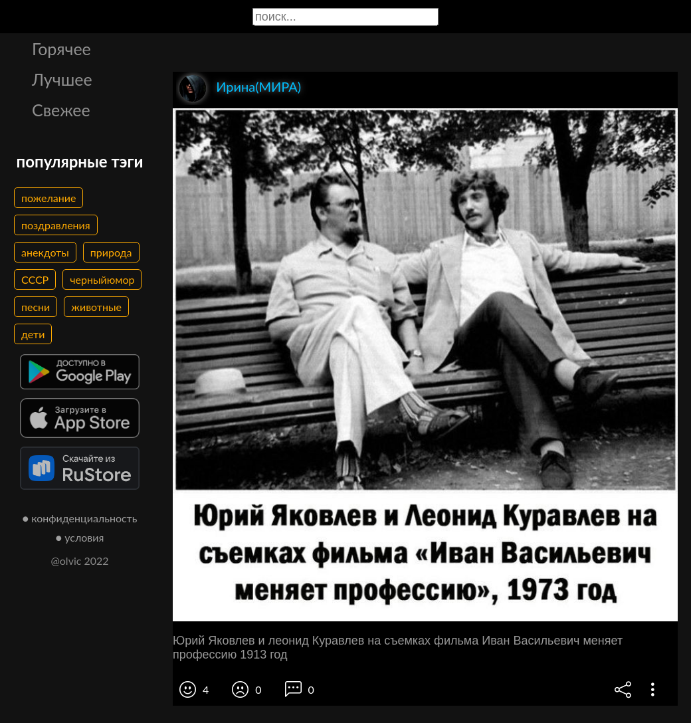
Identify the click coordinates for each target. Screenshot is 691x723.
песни (35, 306)
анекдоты (45, 252)
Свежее (61, 110)
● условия (80, 537)
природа (111, 252)
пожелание (48, 197)
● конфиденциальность (80, 518)
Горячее (61, 48)
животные (96, 306)
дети (33, 334)
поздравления (55, 225)
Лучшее (62, 79)
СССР (35, 279)
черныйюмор (102, 279)
